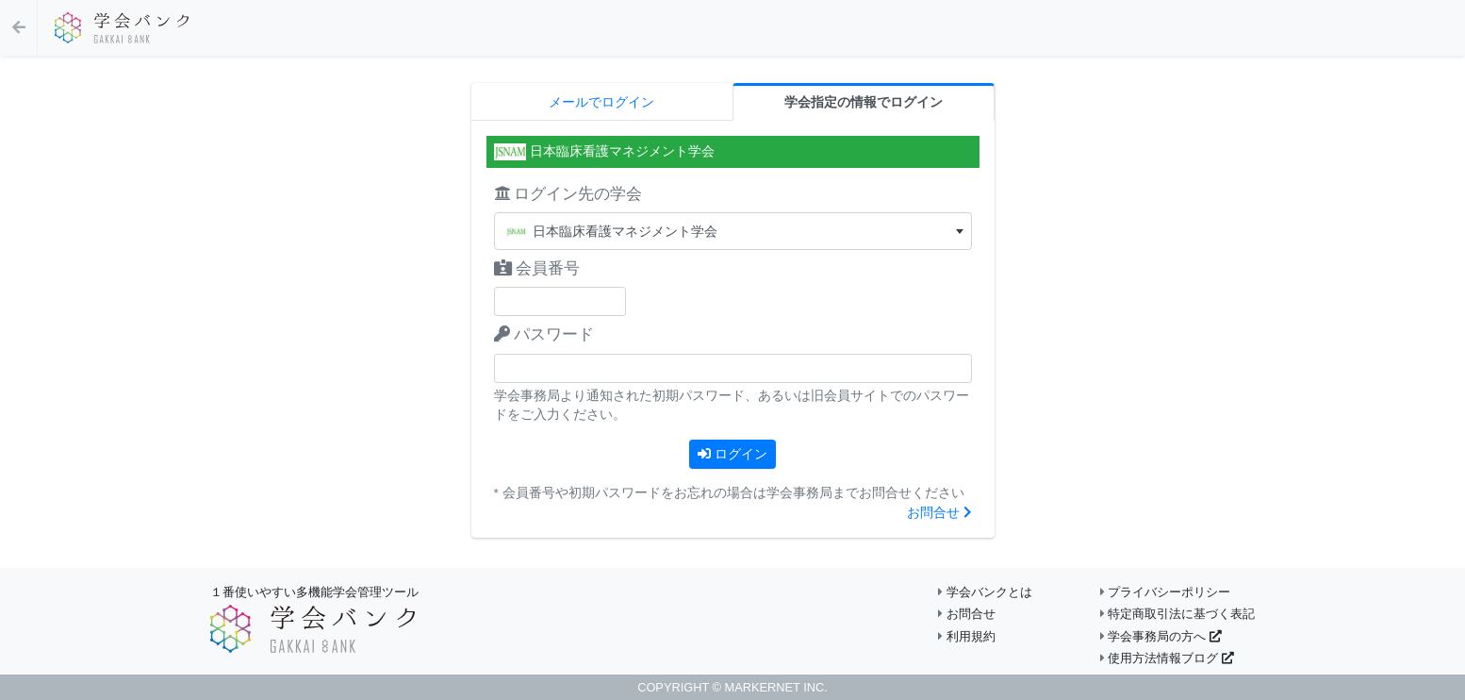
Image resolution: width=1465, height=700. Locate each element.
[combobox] (733, 231)
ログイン (732, 453)
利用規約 (967, 636)
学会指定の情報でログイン (863, 102)
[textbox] (733, 231)
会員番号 (537, 268)
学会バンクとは (985, 592)
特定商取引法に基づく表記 (1178, 614)
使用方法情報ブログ (1167, 658)
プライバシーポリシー (1165, 592)
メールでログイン (601, 102)
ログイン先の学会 (568, 194)
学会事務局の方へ (1161, 636)
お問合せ (939, 513)
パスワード (544, 334)
